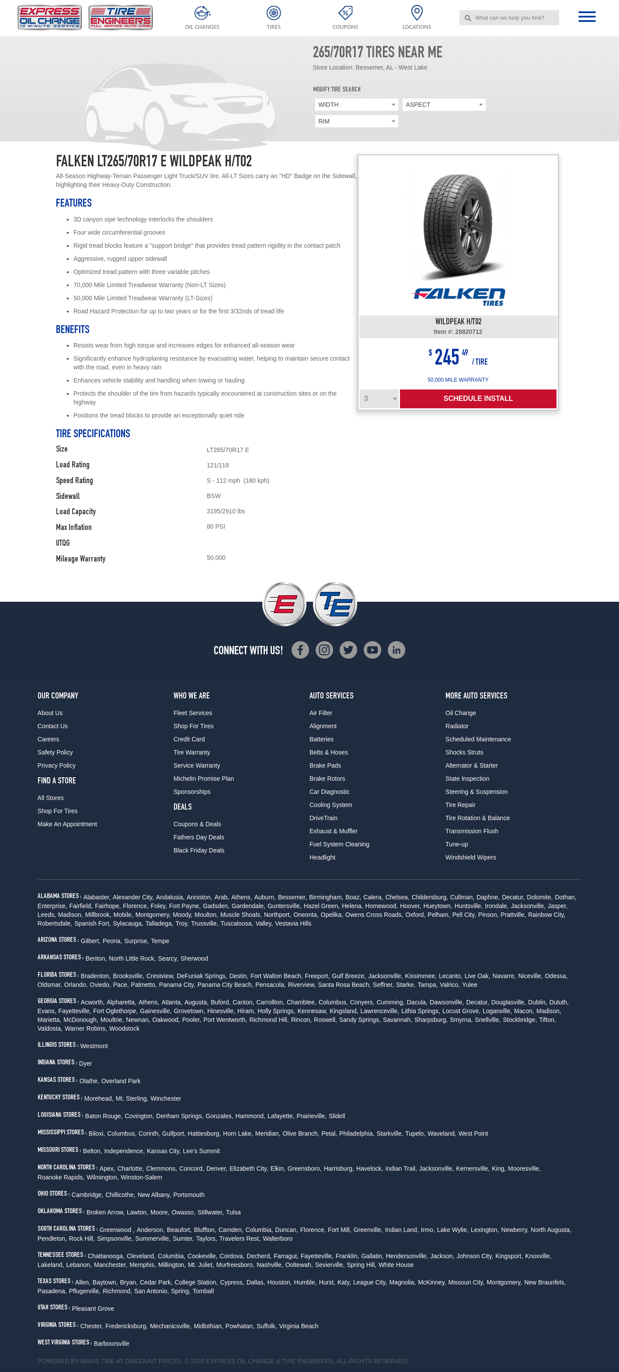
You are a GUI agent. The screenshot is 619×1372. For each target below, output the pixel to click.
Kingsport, (509, 1256)
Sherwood (194, 958)
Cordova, (232, 1256)
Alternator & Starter (471, 765)
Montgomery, (153, 914)
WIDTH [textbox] (329, 104)
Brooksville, (128, 975)
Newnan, (138, 1019)
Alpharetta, (121, 1002)
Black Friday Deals (199, 850)
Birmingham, (326, 897)
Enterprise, (52, 905)
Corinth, (149, 1133)
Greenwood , (117, 1229)
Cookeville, (202, 1256)
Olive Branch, (300, 1133)
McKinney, (432, 1282)
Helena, (352, 905)
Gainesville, (155, 1010)
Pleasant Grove (93, 1308)
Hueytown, (437, 905)
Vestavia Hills (293, 923)
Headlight (322, 857)
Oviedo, (100, 984)
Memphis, (142, 1264)
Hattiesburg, (204, 1133)
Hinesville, (221, 1010)
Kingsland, (344, 1010)
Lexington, (485, 1229)
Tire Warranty (192, 752)
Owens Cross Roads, (374, 914)
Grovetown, (189, 1010)
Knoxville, (538, 1256)
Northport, (277, 914)
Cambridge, (87, 1194)
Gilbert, (91, 940)
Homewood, (381, 905)
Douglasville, (508, 1002)
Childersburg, (430, 897)
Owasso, (183, 1212)
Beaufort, (179, 1229)
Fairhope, (108, 905)
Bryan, (128, 1282)
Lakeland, (51, 1264)
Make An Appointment (67, 824)
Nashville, (270, 1264)
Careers (48, 739)
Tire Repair (460, 804)
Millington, (172, 1264)
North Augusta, (551, 1229)
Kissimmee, (421, 975)
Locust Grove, (461, 1010)
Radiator (457, 726)
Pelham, (439, 914)
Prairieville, (312, 1115)
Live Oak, (477, 975)
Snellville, (488, 1019)
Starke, (405, 984)
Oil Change (460, 712)
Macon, (524, 1010)
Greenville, (368, 1229)
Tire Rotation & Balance (477, 817)
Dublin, (537, 1002)
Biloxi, (97, 1133)
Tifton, (547, 1019)
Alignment (323, 726)
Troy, (182, 923)
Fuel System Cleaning (339, 844)
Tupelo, (415, 1133)
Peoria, (112, 940)
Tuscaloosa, (236, 923)
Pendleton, (52, 1238)
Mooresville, (524, 1168)
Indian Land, (402, 1229)
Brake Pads (325, 765)
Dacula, (417, 1002)
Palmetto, (144, 984)
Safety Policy (55, 752)
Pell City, (464, 914)
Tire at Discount (129, 1361)
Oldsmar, (50, 984)
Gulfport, (174, 1133)
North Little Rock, (132, 958)
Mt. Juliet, (201, 1264)
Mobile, (123, 914)
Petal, (329, 1133)
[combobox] (509, 17)
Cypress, (232, 1282)
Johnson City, (474, 1256)
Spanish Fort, (92, 923)
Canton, (243, 1002)
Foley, (159, 905)
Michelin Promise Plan (204, 778)
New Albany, (154, 1194)
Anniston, (199, 897)
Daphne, (488, 897)
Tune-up (456, 844)
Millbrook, (98, 914)
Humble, (305, 1282)
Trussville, (205, 923)
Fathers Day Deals (199, 837)
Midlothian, (208, 1326)
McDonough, (80, 1019)
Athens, (241, 897)
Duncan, (286, 1229)
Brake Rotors (327, 778)
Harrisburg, (339, 1168)
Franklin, (347, 1256)
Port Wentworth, (225, 1019)
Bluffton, (205, 1229)
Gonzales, (219, 1115)
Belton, (92, 1150)
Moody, (182, 914)
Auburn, (265, 897)
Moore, (160, 1212)
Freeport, (317, 975)
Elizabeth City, (249, 1168)
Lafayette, (281, 1115)
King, (499, 1168)
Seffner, (383, 984)
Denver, (216, 1168)
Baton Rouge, (104, 1115)
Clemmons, (161, 1168)
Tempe (160, 940)
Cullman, (462, 897)
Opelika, (332, 914)
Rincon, (301, 1019)
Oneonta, (306, 914)
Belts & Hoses (329, 752)
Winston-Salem (141, 1177)
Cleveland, (141, 1256)
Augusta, (196, 1002)
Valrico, (450, 984)
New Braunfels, (545, 1282)
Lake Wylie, (453, 1229)
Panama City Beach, (226, 984)
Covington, (139, 1115)
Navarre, (504, 975)
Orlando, (76, 984)
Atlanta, (171, 1002)
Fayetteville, (75, 1010)
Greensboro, (305, 1168)
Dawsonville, (447, 1002)
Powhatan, (240, 1326)
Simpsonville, (115, 1238)
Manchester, (110, 1264)
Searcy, (168, 958)
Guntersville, (285, 905)
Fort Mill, (339, 1229)
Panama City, (177, 984)
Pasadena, (52, 1291)
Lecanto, (451, 975)
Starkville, (389, 1133)
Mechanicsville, (170, 1326)
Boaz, (353, 897)
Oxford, (415, 914)
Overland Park (120, 1080)
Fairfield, (81, 905)
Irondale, (496, 905)
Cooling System (331, 804)
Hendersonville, (407, 1256)
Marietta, (49, 1019)
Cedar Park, (156, 1282)
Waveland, (442, 1133)
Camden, (231, 1229)
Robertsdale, (55, 923)
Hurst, (327, 1282)
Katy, (344, 1282)
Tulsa (233, 1212)
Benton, (96, 958)
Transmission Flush (471, 831)
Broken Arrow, (106, 1212)
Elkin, (278, 1168)
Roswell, (325, 1019)
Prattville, (513, 914)
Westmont (94, 1045)
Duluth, (559, 1002)
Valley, (264, 923)
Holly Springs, (276, 1010)
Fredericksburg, (126, 1326)
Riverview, (302, 984)
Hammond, (250, 1115)
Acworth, (92, 1002)
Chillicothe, (120, 1194)
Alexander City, (133, 897)
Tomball (203, 1291)
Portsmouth (189, 1194)
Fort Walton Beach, (276, 975)
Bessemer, (292, 897)
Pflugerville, (85, 1291)
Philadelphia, (356, 1133)
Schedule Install (478, 398)
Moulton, (206, 914)
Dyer (85, 1063)
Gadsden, (216, 905)
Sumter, (183, 1238)
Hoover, (410, 905)
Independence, (124, 1150)
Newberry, (515, 1229)
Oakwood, (166, 1019)
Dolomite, (540, 897)
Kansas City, (164, 1150)
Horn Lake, (238, 1133)
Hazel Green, (322, 905)
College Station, (196, 1282)
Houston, (279, 1282)
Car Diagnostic (330, 791)
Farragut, (286, 1256)
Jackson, (442, 1256)
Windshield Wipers (470, 857)
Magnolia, (402, 1282)
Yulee (469, 984)
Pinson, (488, 914)
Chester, (91, 1326)
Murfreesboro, (235, 1264)
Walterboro (277, 1238)
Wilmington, (102, 1177)
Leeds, (47, 914)
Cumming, (391, 1002)
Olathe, (89, 1080)
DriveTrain (323, 817)
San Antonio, (151, 1291)
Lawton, (137, 1212)
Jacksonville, (528, 905)
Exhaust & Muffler (334, 831)
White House (396, 1264)
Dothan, (565, 897)
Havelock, (369, 1168)
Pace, (121, 984)
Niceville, (530, 975)
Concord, (191, 1168)
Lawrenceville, (380, 1010)
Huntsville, (469, 905)
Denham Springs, (179, 1115)
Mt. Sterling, (132, 1098)
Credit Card (189, 739)
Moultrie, (112, 1019)
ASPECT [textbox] (418, 104)
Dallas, (256, 1282)
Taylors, (206, 1238)
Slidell (337, 1115)
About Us (50, 712)
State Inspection (467, 778)
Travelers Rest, (240, 1238)
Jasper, (557, 905)
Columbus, (333, 1002)
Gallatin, (372, 1256)
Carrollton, (270, 1002)
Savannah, (397, 1019)
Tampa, (427, 984)
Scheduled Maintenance (478, 739)
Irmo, (428, 1229)
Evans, (47, 1010)
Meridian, (268, 1133)
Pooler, (192, 1019)
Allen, (82, 1282)
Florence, (135, 905)
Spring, (180, 1291)
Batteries (322, 739)
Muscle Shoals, (241, 914)
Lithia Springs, (420, 1010)
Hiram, (246, 1010)
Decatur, (513, 897)
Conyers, (362, 1002)
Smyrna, (461, 1019)
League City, (370, 1282)
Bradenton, (96, 975)
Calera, (373, 897)
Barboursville (111, 1343)
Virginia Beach (298, 1326)
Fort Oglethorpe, (115, 1010)
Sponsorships (192, 791)
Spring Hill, (361, 1264)
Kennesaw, (313, 1010)
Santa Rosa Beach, (344, 984)
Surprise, (136, 940)
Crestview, (160, 975)
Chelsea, (397, 897)
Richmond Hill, (269, 1019)
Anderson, (151, 1229)
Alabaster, (97, 897)
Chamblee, (301, 1002)
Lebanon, (79, 1264)
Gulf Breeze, (349, 975)
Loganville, (497, 1010)
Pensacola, (270, 984)
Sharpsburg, (431, 1019)
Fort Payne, (185, 905)
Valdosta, (50, 1028)
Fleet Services (193, 712)
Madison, (70, 914)
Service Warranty (197, 765)
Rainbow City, (546, 914)
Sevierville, (330, 1264)
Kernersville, (473, 1168)
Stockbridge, (520, 1019)
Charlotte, (131, 1168)
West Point (473, 1133)
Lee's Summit (201, 1150)
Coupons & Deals (197, 824)
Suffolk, (267, 1326)
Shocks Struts (464, 752)
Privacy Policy (57, 765)
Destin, (239, 975)
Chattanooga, (106, 1256)
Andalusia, (170, 897)
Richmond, (117, 1291)
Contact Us (53, 726)
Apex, (107, 1168)
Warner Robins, (86, 1028)
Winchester (165, 1098)
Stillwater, (211, 1212)
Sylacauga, (128, 923)
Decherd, (259, 1256)
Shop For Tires (58, 810)
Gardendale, (248, 905)
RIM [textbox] (324, 121)
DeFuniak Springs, (202, 975)
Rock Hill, (82, 1238)
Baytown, (105, 1282)
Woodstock (124, 1028)
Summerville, (152, 1238)
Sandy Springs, (360, 1019)
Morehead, (99, 1098)
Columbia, (259, 1229)
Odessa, (556, 975)
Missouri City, (466, 1282)
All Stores (51, 797)
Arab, (222, 897)
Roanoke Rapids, (61, 1177)
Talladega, (160, 923)
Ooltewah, (299, 1264)
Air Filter (321, 712)
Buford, (220, 1002)
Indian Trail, (401, 1168)
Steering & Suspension (476, 791)
